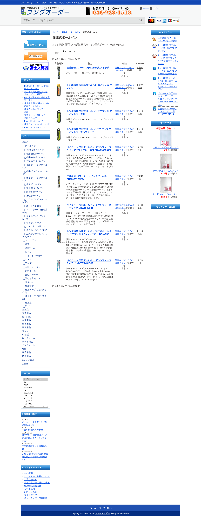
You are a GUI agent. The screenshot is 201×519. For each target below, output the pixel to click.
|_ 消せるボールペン (33, 149)
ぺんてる (35, 404)
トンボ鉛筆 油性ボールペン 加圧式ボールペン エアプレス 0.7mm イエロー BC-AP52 (167, 83)
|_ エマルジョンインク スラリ (34, 217)
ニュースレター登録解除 (35, 498)
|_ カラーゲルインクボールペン (34, 200)
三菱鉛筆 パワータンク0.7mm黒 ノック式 (88, 67)
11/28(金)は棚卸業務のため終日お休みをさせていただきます (34, 438)
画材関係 (26, 316)
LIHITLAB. (35, 395)
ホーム (146, 8)
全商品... (26, 364)
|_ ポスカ (27, 259)
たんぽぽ (35, 401)
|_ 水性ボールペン (31, 195)
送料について (30, 118)
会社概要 (28, 473)
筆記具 (64, 32)
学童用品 (26, 320)
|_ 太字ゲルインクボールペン (34, 179)
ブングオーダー (102, 513)
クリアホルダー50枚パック (165, 171)
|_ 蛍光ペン (28, 282)
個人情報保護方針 (32, 485)
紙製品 (25, 309)
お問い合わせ (36, 56)
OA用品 (26, 334)
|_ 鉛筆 (25, 244)
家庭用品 (26, 352)
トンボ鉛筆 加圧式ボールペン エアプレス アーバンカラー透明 (167, 71)
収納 (24, 349)
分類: (56, 53)
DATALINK (35, 393)
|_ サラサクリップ (31, 222)
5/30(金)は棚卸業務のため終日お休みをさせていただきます (35, 457)
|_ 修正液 (27, 302)
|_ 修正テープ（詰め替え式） (34, 297)
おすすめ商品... (29, 360)
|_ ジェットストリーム (33, 226)
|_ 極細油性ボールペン (33, 153)
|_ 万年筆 (27, 263)
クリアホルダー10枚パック (165, 147)
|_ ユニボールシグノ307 (34, 230)
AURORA (35, 387)
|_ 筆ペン (27, 252)
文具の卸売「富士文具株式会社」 (36, 66)
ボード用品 (27, 341)
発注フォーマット (36, 44)
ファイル (26, 331)
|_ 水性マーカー (30, 271)
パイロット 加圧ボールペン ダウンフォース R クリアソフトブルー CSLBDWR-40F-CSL (168, 99)
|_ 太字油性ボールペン (33, 161)
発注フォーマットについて (37, 124)
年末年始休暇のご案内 (32, 430)
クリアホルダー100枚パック (165, 194)
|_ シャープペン (30, 240)
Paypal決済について (33, 121)
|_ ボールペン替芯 (31, 206)
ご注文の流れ (30, 479)
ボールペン (75, 32)
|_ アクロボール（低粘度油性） (34, 211)
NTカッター (35, 398)
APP (35, 385)
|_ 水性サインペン (31, 267)
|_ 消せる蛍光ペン (31, 278)
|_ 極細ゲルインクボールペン (34, 166)
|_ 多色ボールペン (31, 184)
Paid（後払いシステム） (35, 127)
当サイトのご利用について (37, 476)
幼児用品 (26, 324)
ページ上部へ (105, 508)
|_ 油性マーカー (30, 274)
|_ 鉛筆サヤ (28, 286)
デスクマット (28, 345)
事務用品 (26, 327)
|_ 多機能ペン (29, 248)
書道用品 (26, 313)
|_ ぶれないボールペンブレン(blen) (34, 235)
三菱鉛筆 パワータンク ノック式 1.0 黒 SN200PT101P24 (167, 111)
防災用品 (26, 356)
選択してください (35, 379)
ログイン (157, 8)
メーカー (26, 374)
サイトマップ (30, 495)
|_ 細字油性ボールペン (33, 157)
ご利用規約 (29, 489)
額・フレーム (28, 338)
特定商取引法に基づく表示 (37, 482)
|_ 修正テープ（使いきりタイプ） (35, 291)
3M (35, 382)
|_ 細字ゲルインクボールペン (34, 172)
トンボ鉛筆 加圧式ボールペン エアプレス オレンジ (167, 48)
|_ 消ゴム (27, 306)
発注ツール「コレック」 (35, 115)
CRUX (35, 390)
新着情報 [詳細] (29, 414)
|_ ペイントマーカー (32, 255)
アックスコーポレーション (35, 407)
